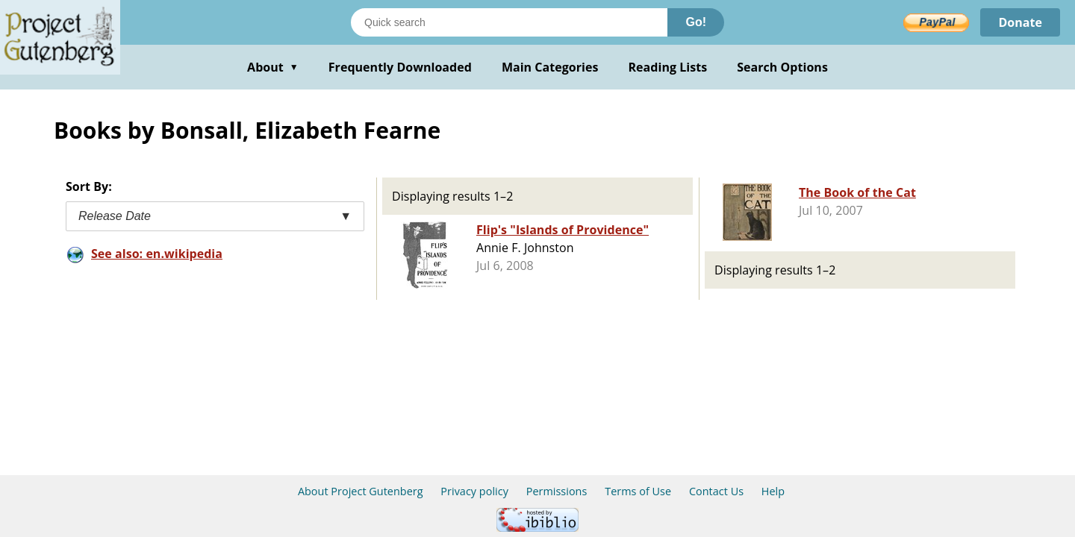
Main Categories (550, 67)
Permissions (557, 491)
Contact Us (716, 491)
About (273, 67)
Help (773, 491)
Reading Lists (668, 67)
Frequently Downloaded (400, 67)
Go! (695, 22)
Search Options (782, 67)
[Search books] (509, 22)
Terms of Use (638, 491)
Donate (1020, 22)
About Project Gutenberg (360, 491)
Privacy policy (474, 491)
